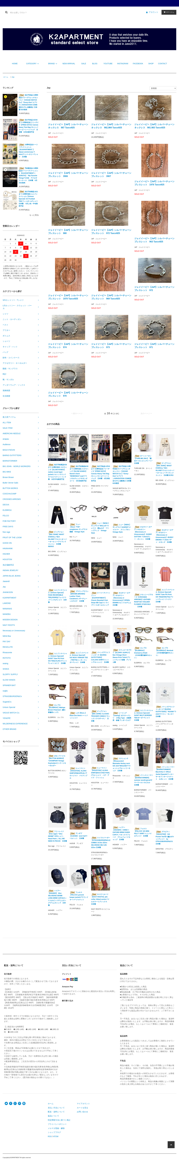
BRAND (53, 63)
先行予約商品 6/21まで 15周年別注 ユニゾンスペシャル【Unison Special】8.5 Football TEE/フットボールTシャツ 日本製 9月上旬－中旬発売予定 (29, 198)
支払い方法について (56, 1108)
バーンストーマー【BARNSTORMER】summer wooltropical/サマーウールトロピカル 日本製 (143, 780)
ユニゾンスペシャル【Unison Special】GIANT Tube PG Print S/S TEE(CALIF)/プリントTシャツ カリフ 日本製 (57, 658)
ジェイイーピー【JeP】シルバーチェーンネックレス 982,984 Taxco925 (111, 126)
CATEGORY (33, 63)
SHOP (150, 63)
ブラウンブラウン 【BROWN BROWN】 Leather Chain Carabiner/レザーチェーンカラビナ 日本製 (79, 596)
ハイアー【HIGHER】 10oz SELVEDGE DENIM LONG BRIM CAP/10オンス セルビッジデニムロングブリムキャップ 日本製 (57, 898)
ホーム (5, 77)
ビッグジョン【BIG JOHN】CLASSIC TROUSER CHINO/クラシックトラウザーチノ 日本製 (100, 716)
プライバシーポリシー (57, 1124)
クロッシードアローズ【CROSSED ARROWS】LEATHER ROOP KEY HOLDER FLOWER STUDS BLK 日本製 (143, 600)
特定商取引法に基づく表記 (59, 1120)
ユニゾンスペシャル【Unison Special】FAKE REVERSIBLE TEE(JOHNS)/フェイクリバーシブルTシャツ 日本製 (57, 596)
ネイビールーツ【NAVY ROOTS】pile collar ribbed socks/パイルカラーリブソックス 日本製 (100, 899)
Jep (13, 77)
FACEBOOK (138, 63)
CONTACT (162, 63)
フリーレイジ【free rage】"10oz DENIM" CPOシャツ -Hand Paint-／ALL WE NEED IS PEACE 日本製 (57, 836)
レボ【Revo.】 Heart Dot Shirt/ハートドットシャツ (79, 715)
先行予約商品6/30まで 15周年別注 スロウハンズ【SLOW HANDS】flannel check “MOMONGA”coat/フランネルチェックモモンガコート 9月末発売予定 (79, 473)
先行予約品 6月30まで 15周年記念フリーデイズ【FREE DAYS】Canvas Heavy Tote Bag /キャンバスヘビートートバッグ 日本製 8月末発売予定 (29, 126)
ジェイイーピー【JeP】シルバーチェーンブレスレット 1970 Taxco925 (68, 297)
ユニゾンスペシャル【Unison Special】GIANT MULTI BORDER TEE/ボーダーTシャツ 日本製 (143, 715)
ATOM (55, 1136)
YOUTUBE (107, 63)
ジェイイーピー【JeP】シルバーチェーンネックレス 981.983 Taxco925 (154, 126)
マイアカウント (83, 1104)
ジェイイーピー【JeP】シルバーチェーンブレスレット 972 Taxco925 (111, 231)
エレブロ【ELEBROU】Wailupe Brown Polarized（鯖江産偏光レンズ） (56, 708)
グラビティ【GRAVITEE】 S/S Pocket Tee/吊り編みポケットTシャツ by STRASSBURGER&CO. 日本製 (165, 838)
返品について (53, 1116)
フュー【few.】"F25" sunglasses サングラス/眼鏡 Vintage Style (78, 528)
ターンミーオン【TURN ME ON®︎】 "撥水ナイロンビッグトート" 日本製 (143, 459)
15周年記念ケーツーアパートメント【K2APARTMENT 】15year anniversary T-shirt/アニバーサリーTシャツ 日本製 (28, 151)
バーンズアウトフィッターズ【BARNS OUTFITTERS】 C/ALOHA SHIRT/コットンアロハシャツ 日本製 (100, 657)
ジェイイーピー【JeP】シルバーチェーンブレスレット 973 (111, 345)
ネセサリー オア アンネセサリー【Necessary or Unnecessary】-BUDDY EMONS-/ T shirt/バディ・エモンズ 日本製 (164, 536)
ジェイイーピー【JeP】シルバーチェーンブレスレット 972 (154, 288)
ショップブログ (54, 1132)
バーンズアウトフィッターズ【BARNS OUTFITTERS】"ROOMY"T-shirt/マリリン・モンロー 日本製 (165, 711)
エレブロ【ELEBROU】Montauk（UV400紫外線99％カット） (165, 651)
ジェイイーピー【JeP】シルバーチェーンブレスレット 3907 (111, 174)
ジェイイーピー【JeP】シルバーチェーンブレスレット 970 (68, 394)
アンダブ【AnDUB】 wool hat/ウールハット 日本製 (78, 835)
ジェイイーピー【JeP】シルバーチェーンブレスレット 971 (154, 345)
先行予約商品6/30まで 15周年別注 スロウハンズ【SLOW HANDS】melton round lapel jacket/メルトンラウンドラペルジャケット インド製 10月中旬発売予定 (57, 472)
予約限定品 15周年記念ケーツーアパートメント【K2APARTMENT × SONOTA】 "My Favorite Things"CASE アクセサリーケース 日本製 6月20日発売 (28, 175)
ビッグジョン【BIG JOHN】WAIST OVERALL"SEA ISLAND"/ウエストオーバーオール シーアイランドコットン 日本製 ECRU (165, 469)
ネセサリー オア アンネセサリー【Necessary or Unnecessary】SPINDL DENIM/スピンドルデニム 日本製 (122, 599)
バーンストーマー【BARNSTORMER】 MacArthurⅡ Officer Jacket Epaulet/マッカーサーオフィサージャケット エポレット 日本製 (165, 773)
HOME (15, 63)
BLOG (94, 63)
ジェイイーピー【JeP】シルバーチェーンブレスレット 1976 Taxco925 (154, 183)
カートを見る (82, 1108)
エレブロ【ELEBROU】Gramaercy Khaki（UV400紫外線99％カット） (143, 653)
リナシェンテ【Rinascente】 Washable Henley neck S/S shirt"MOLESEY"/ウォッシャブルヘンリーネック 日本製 (122, 764)
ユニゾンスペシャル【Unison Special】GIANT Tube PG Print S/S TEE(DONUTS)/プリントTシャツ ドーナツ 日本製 (165, 596)
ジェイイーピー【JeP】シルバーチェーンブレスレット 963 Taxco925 (154, 240)
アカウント (153, 12)
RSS (50, 1136)
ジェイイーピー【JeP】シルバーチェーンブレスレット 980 (68, 231)
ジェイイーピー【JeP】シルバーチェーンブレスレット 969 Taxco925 (111, 297)
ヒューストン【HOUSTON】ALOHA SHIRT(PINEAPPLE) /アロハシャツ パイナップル (78, 773)
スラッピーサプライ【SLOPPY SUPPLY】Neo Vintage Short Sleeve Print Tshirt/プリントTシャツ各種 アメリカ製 (122, 656)
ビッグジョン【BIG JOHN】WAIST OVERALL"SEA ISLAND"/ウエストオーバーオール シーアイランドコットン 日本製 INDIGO (57, 539)
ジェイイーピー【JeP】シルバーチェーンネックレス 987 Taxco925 (68, 126)
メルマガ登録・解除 (56, 1128)
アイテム (168, 12)
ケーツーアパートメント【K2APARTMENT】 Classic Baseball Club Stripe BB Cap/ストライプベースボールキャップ (100, 599)
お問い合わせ (82, 1112)
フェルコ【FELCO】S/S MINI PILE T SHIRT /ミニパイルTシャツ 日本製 (143, 832)
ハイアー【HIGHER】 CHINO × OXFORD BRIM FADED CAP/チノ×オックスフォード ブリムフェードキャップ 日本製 (121, 833)
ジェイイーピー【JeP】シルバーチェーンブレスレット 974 (68, 345)
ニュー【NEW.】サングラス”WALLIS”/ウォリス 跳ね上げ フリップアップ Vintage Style (100, 528)
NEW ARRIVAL (69, 63)
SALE (83, 63)
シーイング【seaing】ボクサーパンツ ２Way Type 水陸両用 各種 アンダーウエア (122, 716)
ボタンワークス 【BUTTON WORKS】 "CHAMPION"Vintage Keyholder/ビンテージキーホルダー (57, 761)
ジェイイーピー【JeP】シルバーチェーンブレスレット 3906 (68, 174)
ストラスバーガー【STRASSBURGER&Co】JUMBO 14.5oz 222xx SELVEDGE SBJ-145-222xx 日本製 (100, 842)
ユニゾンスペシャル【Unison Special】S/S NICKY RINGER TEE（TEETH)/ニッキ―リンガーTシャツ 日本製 (79, 657)
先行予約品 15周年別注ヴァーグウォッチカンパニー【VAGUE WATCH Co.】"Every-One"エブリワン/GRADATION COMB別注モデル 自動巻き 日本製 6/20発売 (28, 102)
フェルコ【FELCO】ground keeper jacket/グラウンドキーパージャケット (79, 896)
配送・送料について (56, 1112)
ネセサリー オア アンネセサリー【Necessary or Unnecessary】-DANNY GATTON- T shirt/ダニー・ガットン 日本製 (143, 533)
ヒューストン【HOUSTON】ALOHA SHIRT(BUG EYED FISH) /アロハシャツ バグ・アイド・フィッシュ (100, 773)
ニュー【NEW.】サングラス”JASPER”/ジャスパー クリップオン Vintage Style (122, 528)
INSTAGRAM (122, 63)
